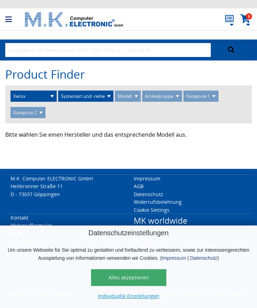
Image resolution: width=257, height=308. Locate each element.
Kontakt (19, 217)
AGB (139, 186)
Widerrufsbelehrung (158, 202)
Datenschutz (203, 258)
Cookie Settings (151, 210)
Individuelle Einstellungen (128, 296)
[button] (15, 20)
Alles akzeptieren (129, 277)
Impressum (174, 258)
